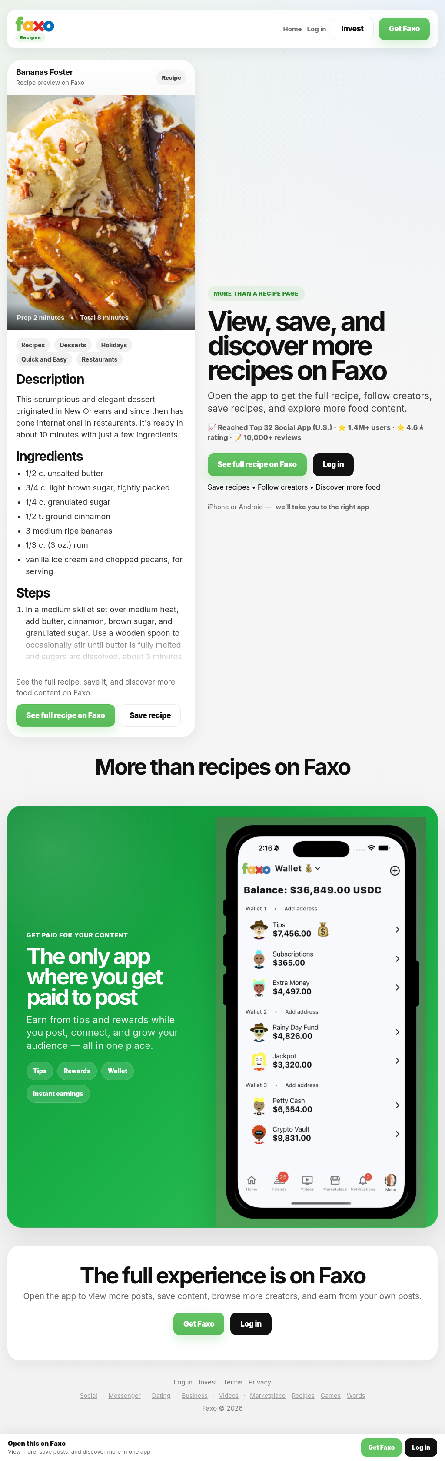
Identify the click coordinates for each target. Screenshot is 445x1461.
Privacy (260, 1382)
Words (356, 1395)
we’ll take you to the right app (322, 507)
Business (194, 1395)
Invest (353, 28)
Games (331, 1395)
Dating (161, 1395)
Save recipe (150, 715)
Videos (229, 1395)
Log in (316, 29)
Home (292, 29)
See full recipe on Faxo (65, 715)
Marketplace (268, 1395)
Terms (232, 1382)
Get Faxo (404, 28)
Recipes (303, 1395)
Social (88, 1395)
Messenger (125, 1395)
